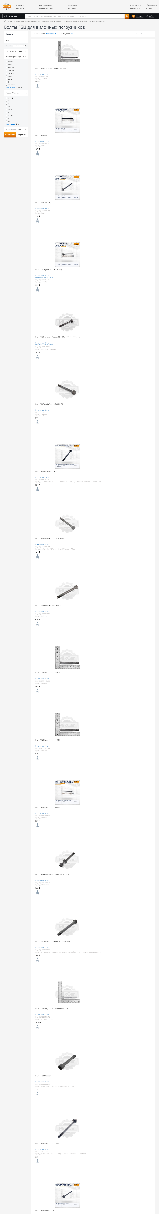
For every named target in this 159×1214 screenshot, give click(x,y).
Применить (10, 134)
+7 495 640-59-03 (135, 5)
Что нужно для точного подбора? (51, 1079)
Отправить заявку (73, 503)
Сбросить (22, 134)
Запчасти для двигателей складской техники (27, 21)
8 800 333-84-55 (135, 8)
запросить (101, 357)
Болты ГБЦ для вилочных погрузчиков (93, 21)
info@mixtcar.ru (151, 5)
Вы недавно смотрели (79, 1147)
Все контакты (147, 1192)
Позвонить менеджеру (137, 1127)
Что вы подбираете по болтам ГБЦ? (52, 1071)
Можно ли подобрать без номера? (52, 1087)
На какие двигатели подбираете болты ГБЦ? (57, 1103)
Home (5, 21)
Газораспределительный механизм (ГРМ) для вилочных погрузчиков (61, 21)
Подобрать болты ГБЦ (48, 503)
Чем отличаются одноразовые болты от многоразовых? (62, 1095)
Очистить (19, 88)
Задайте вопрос (141, 1162)
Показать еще (10, 88)
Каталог (10, 21)
